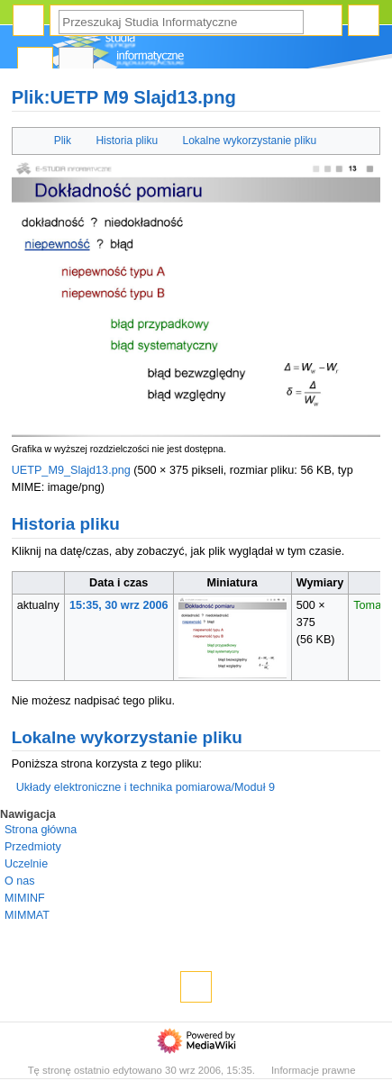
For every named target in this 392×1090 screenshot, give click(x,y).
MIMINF (25, 898)
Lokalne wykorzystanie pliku (250, 140)
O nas (19, 881)
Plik (62, 140)
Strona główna (41, 829)
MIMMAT (27, 915)
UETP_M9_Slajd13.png (71, 470)
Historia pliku (127, 140)
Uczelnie (26, 864)
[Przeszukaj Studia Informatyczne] (181, 22)
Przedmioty (33, 846)
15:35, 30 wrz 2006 (119, 605)
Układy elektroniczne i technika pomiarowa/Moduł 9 (145, 787)
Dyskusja (76, 63)
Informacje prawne (313, 1070)
